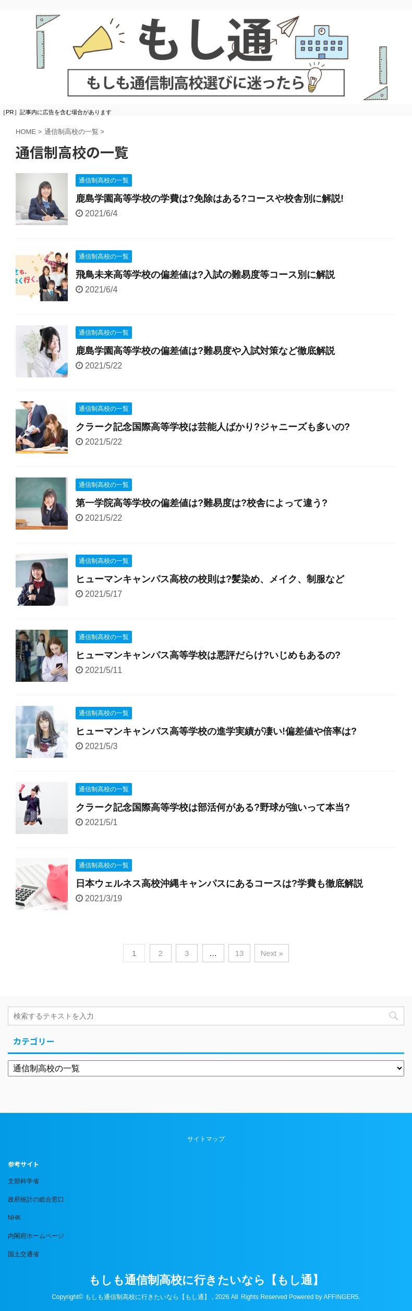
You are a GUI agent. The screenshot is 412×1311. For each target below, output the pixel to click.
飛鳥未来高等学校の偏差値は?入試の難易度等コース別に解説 (205, 274)
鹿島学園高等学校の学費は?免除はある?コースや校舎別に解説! (210, 198)
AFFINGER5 (340, 1297)
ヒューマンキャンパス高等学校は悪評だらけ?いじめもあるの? (208, 655)
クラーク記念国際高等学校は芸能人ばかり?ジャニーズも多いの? (213, 427)
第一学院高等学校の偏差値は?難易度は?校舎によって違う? (202, 503)
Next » (271, 953)
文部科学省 (23, 1181)
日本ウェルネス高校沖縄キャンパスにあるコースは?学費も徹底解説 (219, 883)
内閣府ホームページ (36, 1236)
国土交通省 (23, 1254)
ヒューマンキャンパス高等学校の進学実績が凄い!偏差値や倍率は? (216, 731)
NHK (14, 1217)
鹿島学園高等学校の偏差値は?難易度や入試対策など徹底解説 (205, 351)
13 (239, 953)
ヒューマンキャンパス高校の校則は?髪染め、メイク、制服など (210, 579)
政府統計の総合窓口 (36, 1199)
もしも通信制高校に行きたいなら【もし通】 (206, 1280)
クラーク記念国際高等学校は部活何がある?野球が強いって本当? (213, 807)
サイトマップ (206, 1139)
